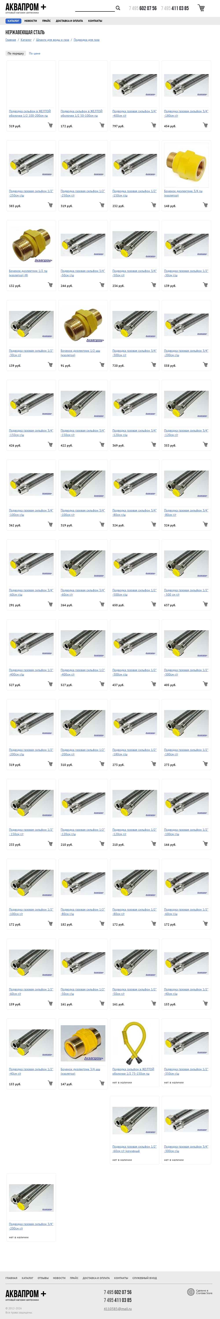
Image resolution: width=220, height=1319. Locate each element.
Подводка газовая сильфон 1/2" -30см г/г (31, 353)
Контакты (95, 21)
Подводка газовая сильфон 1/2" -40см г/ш (186, 991)
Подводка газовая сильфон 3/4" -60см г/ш (31, 592)
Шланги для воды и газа (52, 40)
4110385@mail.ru (118, 1308)
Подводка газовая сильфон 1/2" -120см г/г (134, 832)
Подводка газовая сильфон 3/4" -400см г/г (134, 113)
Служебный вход (144, 1278)
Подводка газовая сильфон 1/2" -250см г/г (83, 193)
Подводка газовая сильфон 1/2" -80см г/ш (83, 911)
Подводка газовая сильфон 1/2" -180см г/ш (134, 752)
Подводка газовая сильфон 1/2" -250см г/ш (31, 193)
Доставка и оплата (69, 21)
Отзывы (43, 1278)
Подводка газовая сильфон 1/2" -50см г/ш (83, 991)
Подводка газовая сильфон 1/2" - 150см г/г (31, 832)
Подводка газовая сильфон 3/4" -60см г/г (83, 592)
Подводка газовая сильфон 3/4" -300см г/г (134, 353)
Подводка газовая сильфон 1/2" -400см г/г (83, 672)
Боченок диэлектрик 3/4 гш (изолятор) (183, 193)
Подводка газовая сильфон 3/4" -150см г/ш (31, 432)
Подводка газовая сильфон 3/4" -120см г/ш (134, 432)
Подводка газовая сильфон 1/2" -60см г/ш (186, 911)
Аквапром (26, 7)
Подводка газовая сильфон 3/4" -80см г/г (186, 512)
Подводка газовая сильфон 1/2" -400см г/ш (31, 672)
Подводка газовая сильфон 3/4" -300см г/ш (186, 1149)
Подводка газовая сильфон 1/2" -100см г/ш (186, 832)
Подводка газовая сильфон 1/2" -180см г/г (186, 752)
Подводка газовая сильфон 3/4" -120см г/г (186, 432)
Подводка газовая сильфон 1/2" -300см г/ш (134, 672)
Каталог (13, 21)
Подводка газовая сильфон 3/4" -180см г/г (186, 113)
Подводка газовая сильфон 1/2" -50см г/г (134, 991)
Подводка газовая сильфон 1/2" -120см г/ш (83, 832)
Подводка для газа (86, 40)
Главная (11, 40)
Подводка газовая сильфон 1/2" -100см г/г (31, 911)
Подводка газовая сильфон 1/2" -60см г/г (31, 991)
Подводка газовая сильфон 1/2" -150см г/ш (134, 193)
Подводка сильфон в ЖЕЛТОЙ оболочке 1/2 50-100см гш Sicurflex (82, 113)
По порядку (16, 53)
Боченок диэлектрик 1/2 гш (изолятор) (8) (28, 273)
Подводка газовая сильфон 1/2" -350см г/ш (186, 1071)
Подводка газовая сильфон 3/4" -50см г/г (134, 273)
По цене (34, 53)
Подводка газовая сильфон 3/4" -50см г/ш (83, 273)
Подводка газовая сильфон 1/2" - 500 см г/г (186, 592)
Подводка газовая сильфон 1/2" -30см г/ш (186, 273)
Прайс (46, 21)
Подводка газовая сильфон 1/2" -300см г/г (186, 672)
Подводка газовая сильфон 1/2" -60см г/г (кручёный (134, 1149)
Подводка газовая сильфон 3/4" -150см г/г (83, 432)
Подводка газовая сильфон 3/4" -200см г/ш (186, 353)
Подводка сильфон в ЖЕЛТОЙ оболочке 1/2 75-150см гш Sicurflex (133, 1071)
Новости (30, 21)
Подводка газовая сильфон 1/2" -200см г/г (83, 752)
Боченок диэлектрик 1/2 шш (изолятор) (80, 353)
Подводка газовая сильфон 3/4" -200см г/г (31, 1226)
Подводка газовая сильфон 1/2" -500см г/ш (134, 592)
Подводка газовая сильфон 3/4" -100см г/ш (31, 512)
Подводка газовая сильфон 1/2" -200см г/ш (31, 752)
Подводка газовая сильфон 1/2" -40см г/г (31, 1071)
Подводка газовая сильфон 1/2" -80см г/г (134, 911)
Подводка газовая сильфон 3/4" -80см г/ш (134, 512)
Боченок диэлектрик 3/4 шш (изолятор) (80, 1071)
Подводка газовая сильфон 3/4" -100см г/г (83, 512)
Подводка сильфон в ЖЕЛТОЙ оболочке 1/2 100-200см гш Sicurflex (30, 113)
